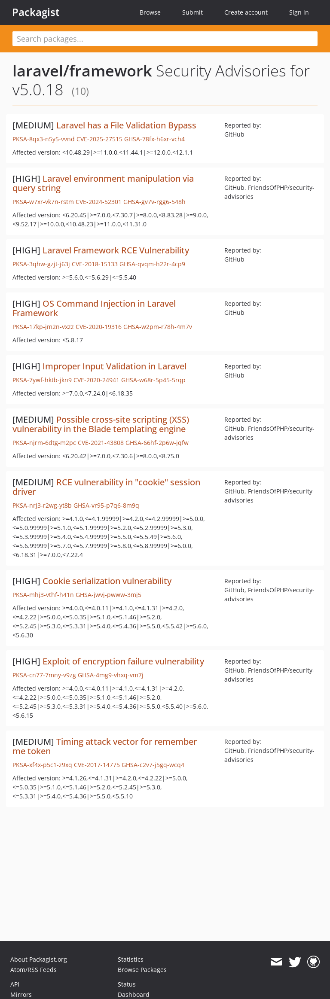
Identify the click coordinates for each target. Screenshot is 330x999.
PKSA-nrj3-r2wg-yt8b (42, 505)
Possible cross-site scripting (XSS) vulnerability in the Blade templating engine (100, 424)
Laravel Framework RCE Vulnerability (116, 250)
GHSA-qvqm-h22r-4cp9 (152, 264)
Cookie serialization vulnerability (107, 581)
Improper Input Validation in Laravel (114, 366)
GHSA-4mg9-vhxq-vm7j (111, 675)
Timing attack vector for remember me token (104, 746)
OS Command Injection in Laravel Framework (94, 308)
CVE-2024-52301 (99, 202)
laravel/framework (82, 70)
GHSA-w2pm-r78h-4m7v (157, 327)
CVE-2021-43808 (101, 443)
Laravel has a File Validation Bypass (126, 125)
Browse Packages (142, 969)
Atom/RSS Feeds (33, 969)
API (14, 984)
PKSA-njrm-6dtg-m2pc (44, 443)
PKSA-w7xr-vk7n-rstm (43, 202)
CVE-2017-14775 (97, 765)
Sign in (299, 12)
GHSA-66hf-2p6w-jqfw (157, 443)
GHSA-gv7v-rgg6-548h (154, 202)
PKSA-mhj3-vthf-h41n (43, 595)
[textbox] (165, 38)
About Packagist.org (38, 959)
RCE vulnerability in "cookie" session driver (106, 486)
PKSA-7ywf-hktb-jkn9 (42, 380)
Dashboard (134, 994)
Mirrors (21, 994)
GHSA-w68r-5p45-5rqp (153, 380)
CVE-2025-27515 (99, 139)
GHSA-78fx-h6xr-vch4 (154, 139)
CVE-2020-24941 (96, 380)
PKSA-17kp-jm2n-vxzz (43, 327)
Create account (246, 12)
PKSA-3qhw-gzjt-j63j (41, 264)
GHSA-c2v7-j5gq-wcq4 (153, 765)
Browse (150, 12)
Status (127, 984)
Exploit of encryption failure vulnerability (123, 661)
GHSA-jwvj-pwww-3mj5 (108, 595)
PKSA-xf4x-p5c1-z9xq (42, 765)
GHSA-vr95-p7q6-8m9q (106, 505)
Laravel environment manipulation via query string (103, 183)
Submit (192, 12)
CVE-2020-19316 (99, 327)
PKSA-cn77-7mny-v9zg (44, 675)
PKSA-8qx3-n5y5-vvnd (43, 139)
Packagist (36, 12)
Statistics (131, 959)
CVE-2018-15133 (95, 264)
